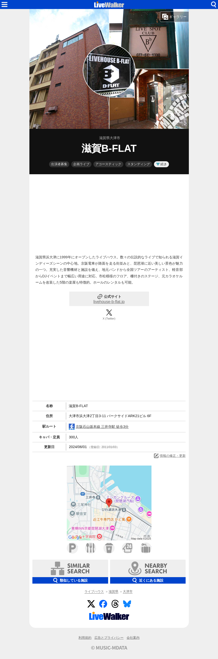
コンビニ (127, 548)
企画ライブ (81, 164)
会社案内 (133, 638)
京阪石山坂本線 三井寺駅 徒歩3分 (99, 427)
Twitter (91, 604)
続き (161, 164)
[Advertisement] (109, 213)
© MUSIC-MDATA (109, 647)
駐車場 (72, 548)
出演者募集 (59, 164)
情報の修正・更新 (169, 456)
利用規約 (84, 638)
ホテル (145, 548)
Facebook (103, 604)
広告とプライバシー (109, 638)
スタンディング (138, 164)
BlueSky (127, 604)
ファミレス (90, 548)
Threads (115, 604)
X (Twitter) (109, 318)
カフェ (109, 548)
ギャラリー (174, 17)
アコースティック (108, 164)
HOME (109, 4)
